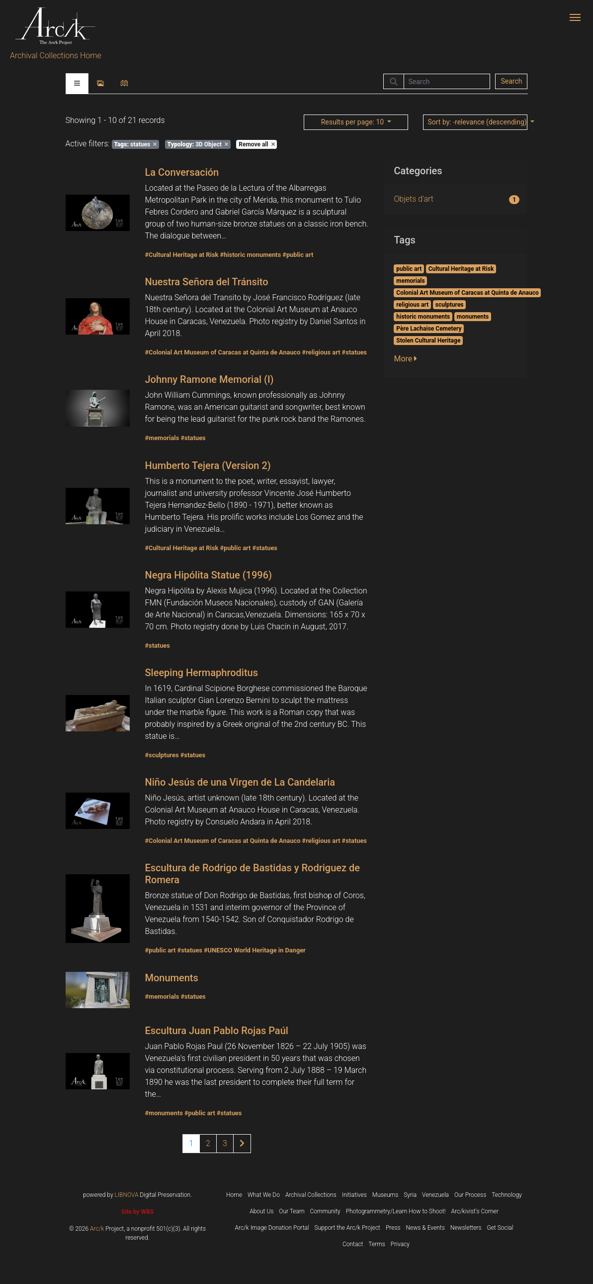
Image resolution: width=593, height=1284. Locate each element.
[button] (408, 359)
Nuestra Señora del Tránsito (206, 282)
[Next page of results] (242, 1143)
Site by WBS (137, 1211)
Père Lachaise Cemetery (428, 328)
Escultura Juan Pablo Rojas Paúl (216, 1031)
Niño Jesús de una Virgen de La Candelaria (240, 782)
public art (409, 268)
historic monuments (423, 316)
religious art (412, 304)
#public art (297, 254)
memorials (410, 280)
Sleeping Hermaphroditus (201, 673)
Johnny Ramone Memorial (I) (209, 379)
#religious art (321, 352)
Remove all (256, 144)
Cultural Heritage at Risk (461, 268)
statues (135, 144)
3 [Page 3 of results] (225, 1143)
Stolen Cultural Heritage (428, 340)
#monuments (163, 1113)
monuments (473, 316)
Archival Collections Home (55, 55)
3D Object (198, 144)
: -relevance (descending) (477, 122)
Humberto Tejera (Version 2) (207, 465)
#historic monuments (250, 254)
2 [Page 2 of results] (208, 1143)
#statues (354, 352)
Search (511, 81)
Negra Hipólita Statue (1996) (208, 575)
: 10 (353, 122)
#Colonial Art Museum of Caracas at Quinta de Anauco (222, 352)
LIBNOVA (127, 1194)
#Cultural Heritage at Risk (181, 254)
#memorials (162, 438)
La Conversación (182, 172)
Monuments (171, 978)
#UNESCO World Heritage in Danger (255, 950)
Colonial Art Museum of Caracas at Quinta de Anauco (467, 292)
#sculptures (161, 755)
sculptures (449, 304)
